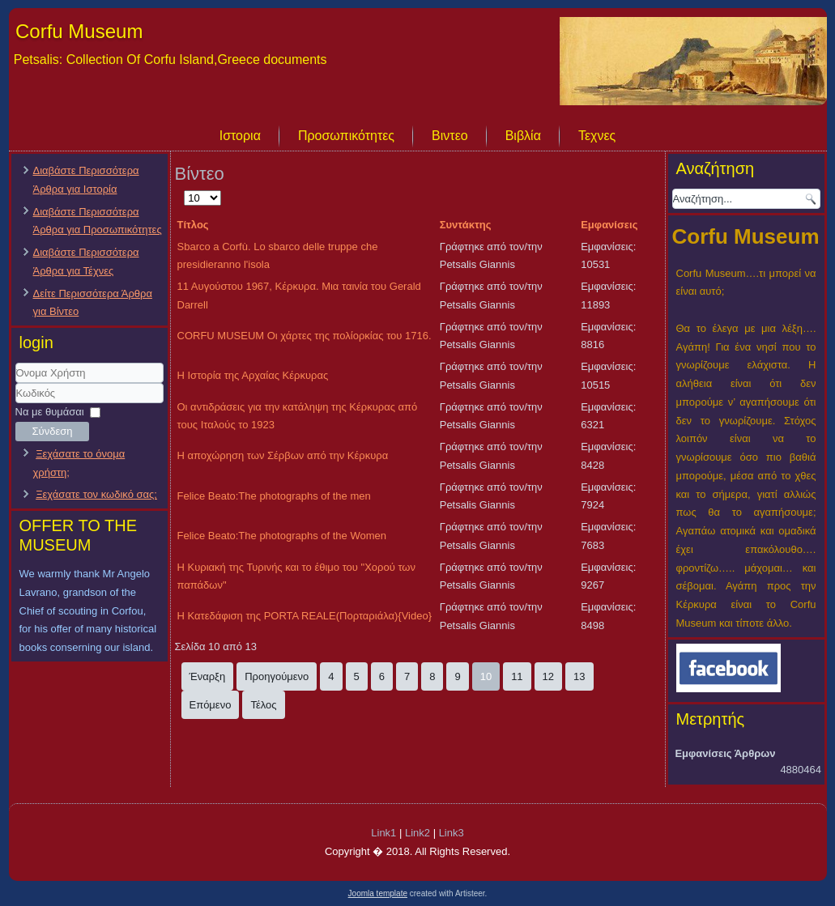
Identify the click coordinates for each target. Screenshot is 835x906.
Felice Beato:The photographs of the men (274, 496)
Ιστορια (240, 135)
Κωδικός (15, 403)
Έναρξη (208, 676)
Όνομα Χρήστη (15, 383)
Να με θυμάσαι (49, 412)
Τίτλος (193, 225)
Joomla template (377, 893)
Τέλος (263, 705)
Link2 (417, 833)
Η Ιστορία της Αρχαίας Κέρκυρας (253, 375)
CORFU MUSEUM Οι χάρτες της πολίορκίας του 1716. (304, 336)
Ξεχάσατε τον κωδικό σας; (96, 494)
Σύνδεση (52, 431)
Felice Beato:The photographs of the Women (281, 536)
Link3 (451, 833)
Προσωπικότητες (346, 135)
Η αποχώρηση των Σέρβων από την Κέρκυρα (283, 455)
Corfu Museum (79, 31)
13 (579, 676)
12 (548, 676)
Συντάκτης (466, 225)
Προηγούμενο (277, 676)
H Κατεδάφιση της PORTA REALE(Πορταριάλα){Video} (304, 616)
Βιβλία (523, 135)
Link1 (383, 833)
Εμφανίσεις (609, 225)
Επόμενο (211, 705)
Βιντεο (450, 135)
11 (516, 676)
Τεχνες (597, 135)
